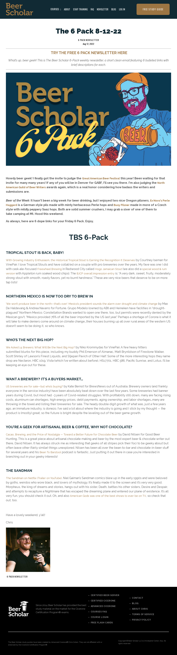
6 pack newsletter (88, 40)
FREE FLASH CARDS (102, 622)
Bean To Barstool (51, 452)
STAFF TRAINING (80, 9)
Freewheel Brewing (63, 269)
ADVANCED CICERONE (103, 606)
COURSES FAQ (99, 611)
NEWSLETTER (102, 9)
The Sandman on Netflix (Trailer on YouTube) (36, 478)
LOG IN (122, 9)
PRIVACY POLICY (141, 620)
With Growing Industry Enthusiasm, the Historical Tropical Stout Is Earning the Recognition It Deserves (75, 260)
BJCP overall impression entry (115, 273)
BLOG (113, 9)
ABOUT (67, 9)
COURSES (55, 9)
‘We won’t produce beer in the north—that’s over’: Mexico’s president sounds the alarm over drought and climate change (88, 303)
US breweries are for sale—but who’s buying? (37, 386)
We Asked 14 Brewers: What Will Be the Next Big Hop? (43, 347)
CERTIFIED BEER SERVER (105, 595)
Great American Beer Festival (103, 178)
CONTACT (137, 598)
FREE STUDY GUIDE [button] (153, 9)
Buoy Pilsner (132, 205)
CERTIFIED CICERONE (103, 601)
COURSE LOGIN (100, 617)
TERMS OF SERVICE (143, 614)
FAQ (92, 9)
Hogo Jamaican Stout (124, 269)
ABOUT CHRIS (140, 609)
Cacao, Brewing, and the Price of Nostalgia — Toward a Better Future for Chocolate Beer (66, 434)
